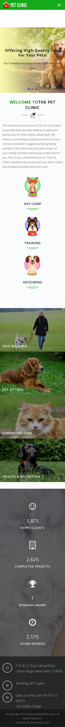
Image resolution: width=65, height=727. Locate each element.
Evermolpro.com (40, 722)
